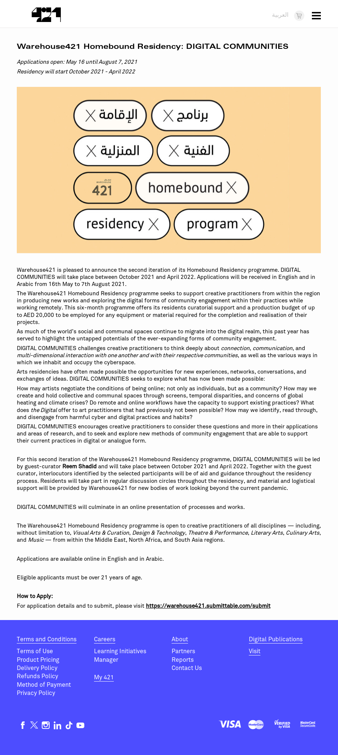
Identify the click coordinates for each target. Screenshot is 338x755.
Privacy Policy (36, 693)
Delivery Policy (37, 668)
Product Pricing (38, 660)
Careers (104, 639)
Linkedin (57, 725)
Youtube (80, 725)
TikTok (69, 725)
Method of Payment (44, 685)
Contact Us (187, 668)
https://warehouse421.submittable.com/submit (208, 606)
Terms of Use (35, 651)
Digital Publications (276, 639)
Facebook (22, 725)
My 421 (104, 677)
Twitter (34, 725)
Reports (183, 660)
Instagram (46, 725)
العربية (280, 15)
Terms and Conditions (46, 639)
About (180, 639)
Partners (183, 651)
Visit (254, 651)
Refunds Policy (37, 676)
